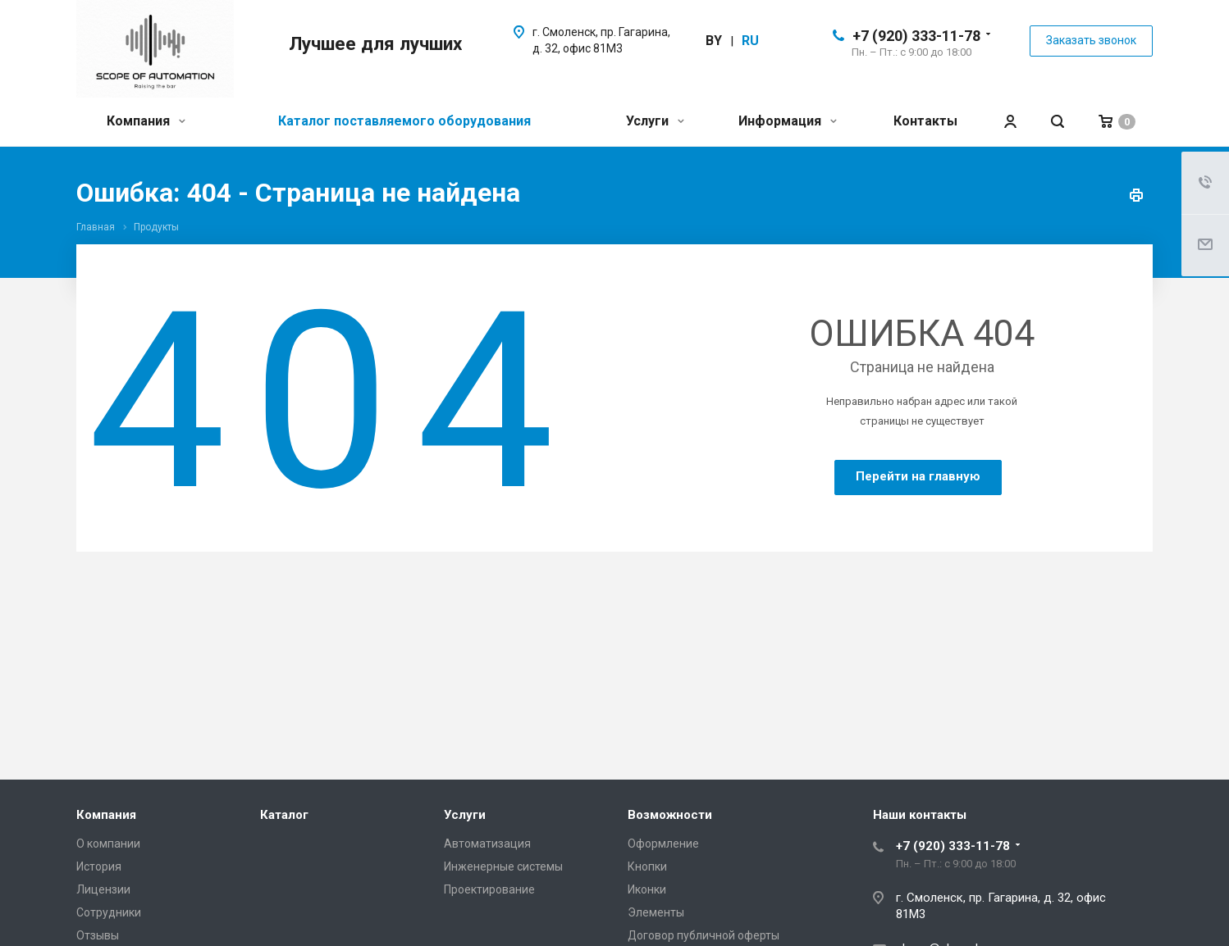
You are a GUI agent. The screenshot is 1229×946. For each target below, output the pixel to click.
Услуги (655, 121)
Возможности (670, 814)
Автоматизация (487, 843)
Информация (787, 121)
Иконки (647, 889)
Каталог (284, 814)
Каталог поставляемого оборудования (404, 121)
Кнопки (647, 866)
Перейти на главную (918, 476)
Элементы (656, 912)
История (98, 866)
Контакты (925, 121)
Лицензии (103, 889)
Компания (146, 121)
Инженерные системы (503, 866)
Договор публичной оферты (703, 935)
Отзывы (97, 935)
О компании (108, 843)
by (714, 40)
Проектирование (489, 889)
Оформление (663, 843)
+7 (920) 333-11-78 (916, 35)
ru (750, 40)
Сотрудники (108, 912)
